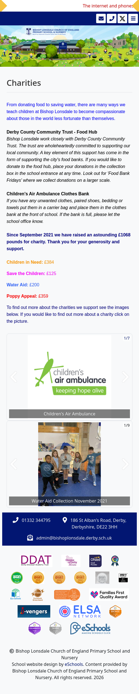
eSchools (74, 664)
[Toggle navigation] (132, 18)
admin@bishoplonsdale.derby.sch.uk (74, 538)
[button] (13, 377)
